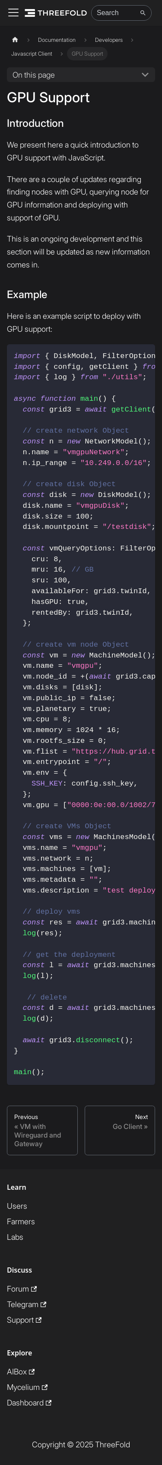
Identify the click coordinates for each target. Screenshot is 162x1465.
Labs (15, 1237)
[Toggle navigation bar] (13, 13)
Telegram (26, 1304)
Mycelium (27, 1387)
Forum (22, 1288)
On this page (34, 74)
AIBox (21, 1371)
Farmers (21, 1221)
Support (24, 1319)
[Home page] (15, 40)
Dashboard (29, 1402)
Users (17, 1205)
